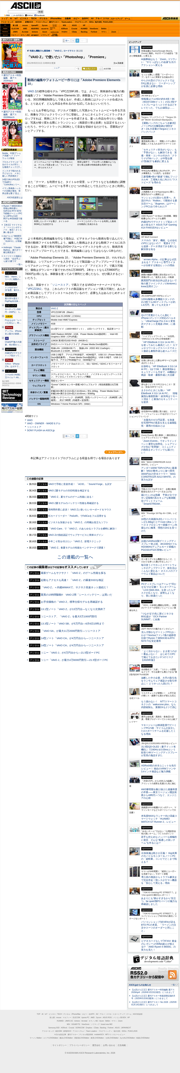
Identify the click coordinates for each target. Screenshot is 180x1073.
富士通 (15, 25)
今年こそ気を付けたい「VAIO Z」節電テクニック (74, 541)
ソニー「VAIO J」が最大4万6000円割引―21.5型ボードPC (74, 659)
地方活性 (98, 22)
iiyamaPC (34, 25)
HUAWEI (84, 29)
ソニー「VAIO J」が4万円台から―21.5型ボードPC (70, 652)
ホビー (76, 18)
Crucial (74, 29)
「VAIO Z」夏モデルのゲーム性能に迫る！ (71, 496)
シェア (57, 68)
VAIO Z (32, 91)
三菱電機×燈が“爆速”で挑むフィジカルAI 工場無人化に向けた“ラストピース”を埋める (159, 179)
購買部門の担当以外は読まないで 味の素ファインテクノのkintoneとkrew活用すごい (160, 283)
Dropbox (64, 32)
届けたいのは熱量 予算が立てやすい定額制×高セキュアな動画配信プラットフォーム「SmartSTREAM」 (159, 499)
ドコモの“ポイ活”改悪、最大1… (13, 288)
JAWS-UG (69, 1021)
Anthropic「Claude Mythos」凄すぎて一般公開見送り (12, 250)
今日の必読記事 (60, 1034)
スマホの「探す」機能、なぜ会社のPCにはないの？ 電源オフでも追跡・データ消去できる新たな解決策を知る (159, 245)
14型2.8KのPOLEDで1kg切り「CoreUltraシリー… (11, 182)
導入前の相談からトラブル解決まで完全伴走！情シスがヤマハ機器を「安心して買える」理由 (159, 880)
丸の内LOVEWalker (127, 1038)
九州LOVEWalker (112, 1038)
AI (11, 18)
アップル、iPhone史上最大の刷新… (13, 332)
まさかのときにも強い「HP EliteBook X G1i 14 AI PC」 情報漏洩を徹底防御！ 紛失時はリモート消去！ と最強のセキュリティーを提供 (159, 396)
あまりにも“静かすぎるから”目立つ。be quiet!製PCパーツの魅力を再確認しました (159, 901)
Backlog (84, 32)
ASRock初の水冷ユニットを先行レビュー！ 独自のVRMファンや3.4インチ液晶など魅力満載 (158, 768)
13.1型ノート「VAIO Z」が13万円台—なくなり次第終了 (73, 609)
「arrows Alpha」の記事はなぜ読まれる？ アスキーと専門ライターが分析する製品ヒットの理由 (158, 262)
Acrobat (25, 32)
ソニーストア (60, 284)
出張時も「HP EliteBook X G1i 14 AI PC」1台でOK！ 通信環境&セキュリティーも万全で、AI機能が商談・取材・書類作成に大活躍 (159, 370)
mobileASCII (99, 1034)
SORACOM (80, 1028)
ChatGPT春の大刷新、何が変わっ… (13, 343)
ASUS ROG (35, 29)
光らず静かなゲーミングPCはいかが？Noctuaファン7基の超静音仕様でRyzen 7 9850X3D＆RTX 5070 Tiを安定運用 (158, 636)
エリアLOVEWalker (50, 1038)
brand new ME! (106, 1024)
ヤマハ (103, 32)
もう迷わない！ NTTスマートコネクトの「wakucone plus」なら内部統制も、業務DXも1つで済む (159, 704)
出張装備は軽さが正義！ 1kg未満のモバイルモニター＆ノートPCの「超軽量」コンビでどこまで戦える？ (159, 857)
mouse (25, 25)
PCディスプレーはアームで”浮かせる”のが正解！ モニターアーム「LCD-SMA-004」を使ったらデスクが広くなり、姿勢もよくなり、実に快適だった (158, 590)
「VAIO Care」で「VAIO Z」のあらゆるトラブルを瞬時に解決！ (82, 528)
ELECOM (15, 29)
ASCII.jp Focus (12, 202)
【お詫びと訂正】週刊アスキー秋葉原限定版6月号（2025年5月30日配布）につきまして (153, 997)
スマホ (106, 18)
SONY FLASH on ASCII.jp (41, 430)
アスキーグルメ (42, 22)
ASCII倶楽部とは (15, 197)
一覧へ (19, 264)
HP (84, 25)
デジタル (43, 18)
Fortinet (94, 32)
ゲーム (127, 19)
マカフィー (15, 35)
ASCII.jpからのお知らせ (140, 985)
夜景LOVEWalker (97, 1038)
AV (92, 18)
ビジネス (24, 18)
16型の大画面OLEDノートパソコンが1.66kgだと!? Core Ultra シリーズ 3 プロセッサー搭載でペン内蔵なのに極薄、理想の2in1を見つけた (159, 525)
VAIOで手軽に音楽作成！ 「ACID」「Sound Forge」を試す (80, 484)
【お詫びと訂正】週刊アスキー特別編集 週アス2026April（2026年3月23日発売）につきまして (153, 991)
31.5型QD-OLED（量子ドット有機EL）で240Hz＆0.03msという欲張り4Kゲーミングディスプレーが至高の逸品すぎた (159, 751)
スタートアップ (116, 19)
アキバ (98, 18)
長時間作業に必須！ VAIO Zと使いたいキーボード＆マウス (79, 509)
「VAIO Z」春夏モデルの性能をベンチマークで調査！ (77, 547)
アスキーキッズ (7, 22)
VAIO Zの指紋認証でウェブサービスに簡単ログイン (75, 535)
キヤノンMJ (25, 35)
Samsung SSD (54, 1028)
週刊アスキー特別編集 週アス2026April (12, 78)
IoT (16, 18)
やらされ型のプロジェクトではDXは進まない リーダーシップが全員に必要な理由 (158, 83)
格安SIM (18, 22)
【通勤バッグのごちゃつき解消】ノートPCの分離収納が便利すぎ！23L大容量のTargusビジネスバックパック (159, 127)
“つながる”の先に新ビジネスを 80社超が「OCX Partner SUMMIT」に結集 (158, 616)
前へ (67, 40)
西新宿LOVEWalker (81, 1038)
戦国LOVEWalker (142, 1038)
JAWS (15, 32)
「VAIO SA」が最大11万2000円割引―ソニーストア (70, 630)
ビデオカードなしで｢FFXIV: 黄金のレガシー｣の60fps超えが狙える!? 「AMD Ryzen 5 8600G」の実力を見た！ (159, 945)
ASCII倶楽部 (170, 18)
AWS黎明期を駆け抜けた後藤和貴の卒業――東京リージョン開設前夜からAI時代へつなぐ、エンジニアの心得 (159, 794)
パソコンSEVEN (54, 25)
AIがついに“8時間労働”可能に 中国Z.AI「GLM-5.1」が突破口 (12, 240)
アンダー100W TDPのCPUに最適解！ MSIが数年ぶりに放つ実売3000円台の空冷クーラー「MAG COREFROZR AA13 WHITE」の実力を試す (159, 474)
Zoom (113, 32)
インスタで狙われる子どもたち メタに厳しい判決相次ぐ (11, 173)
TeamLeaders (66, 22)
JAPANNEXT (35, 35)
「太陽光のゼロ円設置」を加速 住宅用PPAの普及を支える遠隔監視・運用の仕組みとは (159, 422)
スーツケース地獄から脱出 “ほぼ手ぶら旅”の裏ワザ (12, 258)
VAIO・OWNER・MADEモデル (43, 423)
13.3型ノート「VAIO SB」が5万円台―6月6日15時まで (72, 623)
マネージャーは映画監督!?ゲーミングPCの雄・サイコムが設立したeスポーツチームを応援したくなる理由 (158, 729)
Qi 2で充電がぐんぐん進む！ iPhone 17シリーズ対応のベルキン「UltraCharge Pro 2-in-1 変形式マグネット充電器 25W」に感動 (158, 321)
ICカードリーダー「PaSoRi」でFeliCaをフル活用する (77, 515)
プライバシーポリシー (79, 1045)
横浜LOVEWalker (66, 1038)
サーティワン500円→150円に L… (13, 310)
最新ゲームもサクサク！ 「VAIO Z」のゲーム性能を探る (73, 572)
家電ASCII (29, 22)
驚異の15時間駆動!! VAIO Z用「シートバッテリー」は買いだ (76, 594)
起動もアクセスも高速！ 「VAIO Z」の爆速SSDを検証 (72, 580)
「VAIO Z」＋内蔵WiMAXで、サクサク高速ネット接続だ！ (75, 587)
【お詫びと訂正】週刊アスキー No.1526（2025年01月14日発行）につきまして (154, 1003)
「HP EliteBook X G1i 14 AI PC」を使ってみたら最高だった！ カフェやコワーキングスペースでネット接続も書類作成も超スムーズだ (159, 346)
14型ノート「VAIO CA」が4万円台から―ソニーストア (72, 638)
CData (74, 32)
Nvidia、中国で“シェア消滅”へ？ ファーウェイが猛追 (11, 156)
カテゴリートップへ (114, 452)
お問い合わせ (109, 1045)
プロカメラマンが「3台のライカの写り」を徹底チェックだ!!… (12, 164)
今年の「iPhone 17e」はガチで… (13, 365)
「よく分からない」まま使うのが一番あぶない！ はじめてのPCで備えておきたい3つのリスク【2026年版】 (159, 655)
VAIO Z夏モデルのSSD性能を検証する (68, 490)
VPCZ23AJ (34, 288)
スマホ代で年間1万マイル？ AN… (13, 376)
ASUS (74, 25)
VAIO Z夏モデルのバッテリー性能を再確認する (73, 503)
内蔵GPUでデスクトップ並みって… (13, 354)
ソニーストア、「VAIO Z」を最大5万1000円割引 (69, 616)
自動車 (68, 18)
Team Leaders (91, 1031)
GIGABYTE (44, 29)
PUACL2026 (108, 22)
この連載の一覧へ (75, 557)
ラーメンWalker (36, 1038)
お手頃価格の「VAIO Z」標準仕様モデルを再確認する (72, 601)
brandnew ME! (54, 35)
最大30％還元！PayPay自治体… (12, 299)
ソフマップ (45, 35)
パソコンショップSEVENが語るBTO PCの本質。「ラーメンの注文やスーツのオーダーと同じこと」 (158, 926)
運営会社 (96, 1045)
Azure (44, 32)
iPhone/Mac (56, 18)
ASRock (64, 29)
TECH (34, 18)
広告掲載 (122, 1045)
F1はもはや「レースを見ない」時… (13, 321)
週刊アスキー (54, 22)
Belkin (103, 29)
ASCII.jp (25, 5)
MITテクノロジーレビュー (115, 1034)
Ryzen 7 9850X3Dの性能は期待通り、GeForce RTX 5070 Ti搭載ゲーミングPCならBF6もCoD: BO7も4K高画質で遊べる (12, 213)
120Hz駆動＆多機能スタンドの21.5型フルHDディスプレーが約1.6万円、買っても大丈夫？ (158, 302)
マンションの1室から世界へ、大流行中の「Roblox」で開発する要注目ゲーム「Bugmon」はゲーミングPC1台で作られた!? (159, 202)
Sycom (45, 25)
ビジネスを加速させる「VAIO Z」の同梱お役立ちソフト (78, 522)
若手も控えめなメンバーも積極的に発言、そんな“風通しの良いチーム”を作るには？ (159, 840)
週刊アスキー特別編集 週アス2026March (12, 114)
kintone (35, 32)
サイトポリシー (59, 1045)
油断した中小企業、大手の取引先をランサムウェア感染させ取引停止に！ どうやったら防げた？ (159, 680)
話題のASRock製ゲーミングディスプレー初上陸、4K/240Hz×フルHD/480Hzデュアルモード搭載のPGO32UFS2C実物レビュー (159, 545)
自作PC (85, 18)
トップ (4, 18)
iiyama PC (85, 1017)
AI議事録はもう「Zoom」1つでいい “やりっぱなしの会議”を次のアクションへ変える (159, 62)
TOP (38, 1014)
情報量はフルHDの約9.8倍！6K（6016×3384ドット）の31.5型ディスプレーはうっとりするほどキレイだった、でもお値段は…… (159, 103)
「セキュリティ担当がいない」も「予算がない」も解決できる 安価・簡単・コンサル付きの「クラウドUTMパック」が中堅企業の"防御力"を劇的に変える (159, 155)
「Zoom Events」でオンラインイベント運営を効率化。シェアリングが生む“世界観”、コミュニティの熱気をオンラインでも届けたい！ (159, 447)
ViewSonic (94, 29)
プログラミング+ (81, 22)
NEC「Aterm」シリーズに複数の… (13, 278)
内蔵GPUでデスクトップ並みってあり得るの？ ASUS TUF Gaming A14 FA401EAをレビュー (159, 224)
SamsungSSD (52, 28)
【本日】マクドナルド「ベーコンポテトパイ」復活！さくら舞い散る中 (12, 229)
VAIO (30, 420)
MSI (64, 25)
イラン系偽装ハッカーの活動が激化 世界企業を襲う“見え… (11, 191)
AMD (25, 29)
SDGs (91, 22)
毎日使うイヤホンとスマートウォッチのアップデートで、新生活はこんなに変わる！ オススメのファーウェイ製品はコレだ (159, 569)
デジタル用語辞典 (86, 1034)
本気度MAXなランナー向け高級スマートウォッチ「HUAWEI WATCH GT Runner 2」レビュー (159, 818)
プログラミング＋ (105, 1031)
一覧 (77, 69)
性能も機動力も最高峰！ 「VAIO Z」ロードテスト (53, 51)
